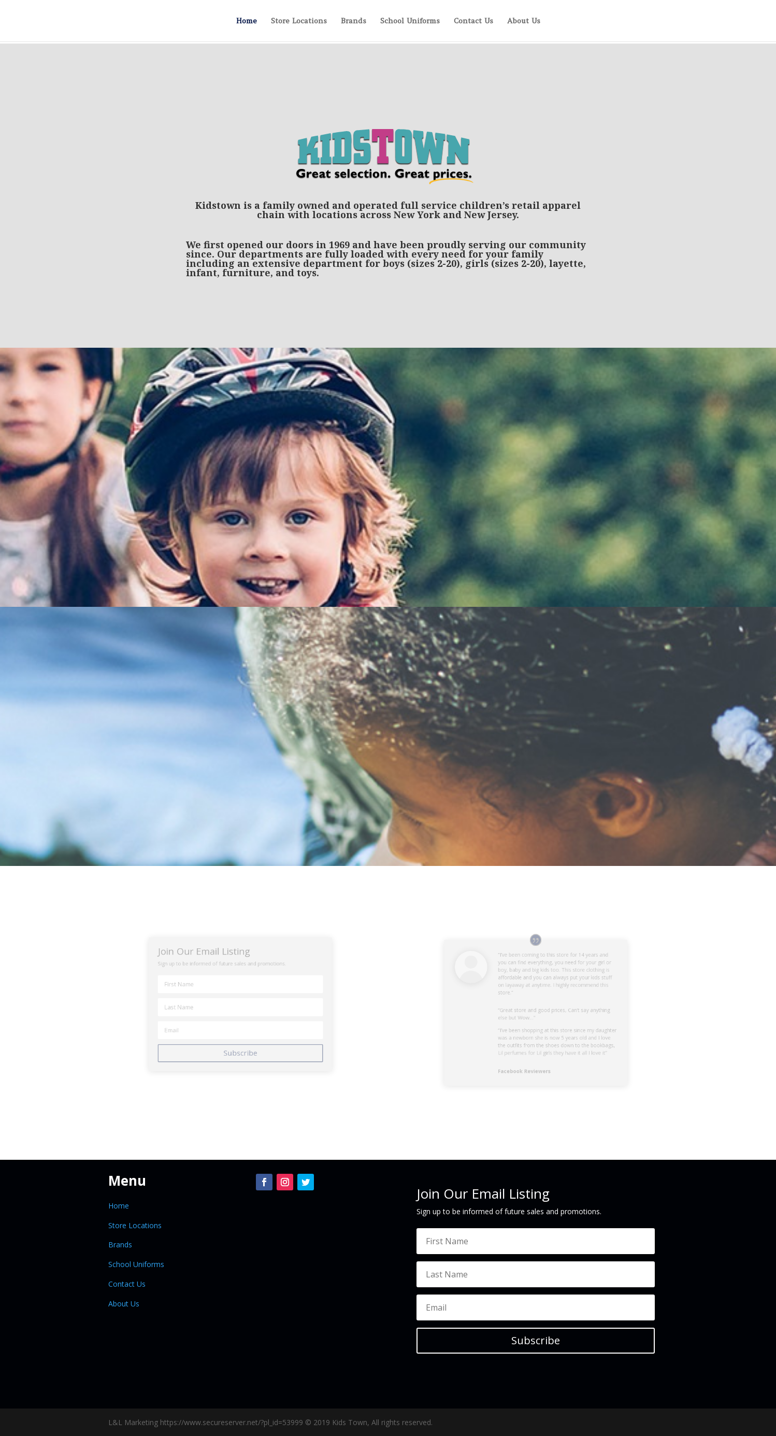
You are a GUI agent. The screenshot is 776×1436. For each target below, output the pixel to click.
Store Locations (299, 21)
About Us (523, 21)
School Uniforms (410, 21)
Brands (353, 21)
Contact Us (473, 21)
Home (246, 21)
